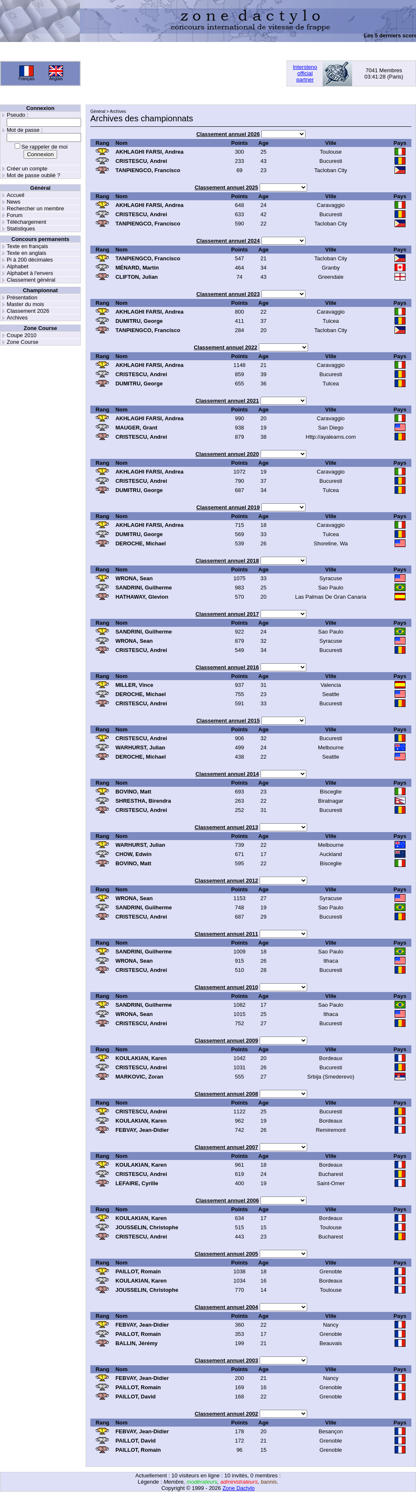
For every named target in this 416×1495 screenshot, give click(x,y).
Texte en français (27, 246)
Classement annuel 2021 (227, 401)
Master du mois (25, 304)
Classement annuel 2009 (226, 1040)
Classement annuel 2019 (228, 507)
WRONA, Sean (134, 578)
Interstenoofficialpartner (305, 73)
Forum (15, 215)
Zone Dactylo (238, 1488)
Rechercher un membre (35, 208)
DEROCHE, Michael (141, 543)
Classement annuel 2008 (226, 1094)
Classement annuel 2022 (225, 347)
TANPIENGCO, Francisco (148, 170)
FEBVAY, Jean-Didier (142, 1130)
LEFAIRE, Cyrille (137, 1183)
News (14, 202)
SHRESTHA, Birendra (143, 801)
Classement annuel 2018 (227, 561)
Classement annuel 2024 (228, 241)
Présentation (22, 297)
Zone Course (22, 342)
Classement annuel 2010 (226, 987)
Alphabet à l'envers (30, 273)
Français (26, 78)
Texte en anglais (26, 253)
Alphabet (17, 266)
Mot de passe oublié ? (33, 175)
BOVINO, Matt (133, 791)
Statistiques (21, 228)
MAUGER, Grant (137, 427)
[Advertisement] (122, 73)
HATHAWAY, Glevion (142, 597)
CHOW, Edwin (134, 854)
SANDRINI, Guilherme (144, 587)
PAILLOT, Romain (138, 1271)
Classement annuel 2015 (228, 720)
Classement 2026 (28, 311)
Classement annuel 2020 (227, 454)
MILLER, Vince (134, 685)
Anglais (56, 78)
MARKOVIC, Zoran (139, 1076)
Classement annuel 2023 (228, 294)
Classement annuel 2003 (226, 1360)
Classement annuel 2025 (226, 187)
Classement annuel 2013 (226, 827)
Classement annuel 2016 (227, 667)
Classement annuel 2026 (228, 134)
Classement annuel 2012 (226, 880)
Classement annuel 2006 (227, 1200)
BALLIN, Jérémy (137, 1343)
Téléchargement (26, 222)
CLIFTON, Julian (137, 277)
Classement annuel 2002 (226, 1414)
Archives (17, 317)
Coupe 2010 (22, 335)
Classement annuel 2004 (226, 1307)
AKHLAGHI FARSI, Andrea (150, 152)
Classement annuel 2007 (226, 1147)
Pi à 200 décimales (30, 260)
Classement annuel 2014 (227, 774)
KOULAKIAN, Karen (141, 1058)
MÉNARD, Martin (137, 267)
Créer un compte (27, 168)
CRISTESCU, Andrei (141, 161)
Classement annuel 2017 (227, 614)
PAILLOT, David (136, 1396)
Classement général (31, 280)
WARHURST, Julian (140, 747)
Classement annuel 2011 (226, 934)
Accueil (15, 195)
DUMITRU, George (139, 321)
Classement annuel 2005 (226, 1254)
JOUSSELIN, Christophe (147, 1227)
